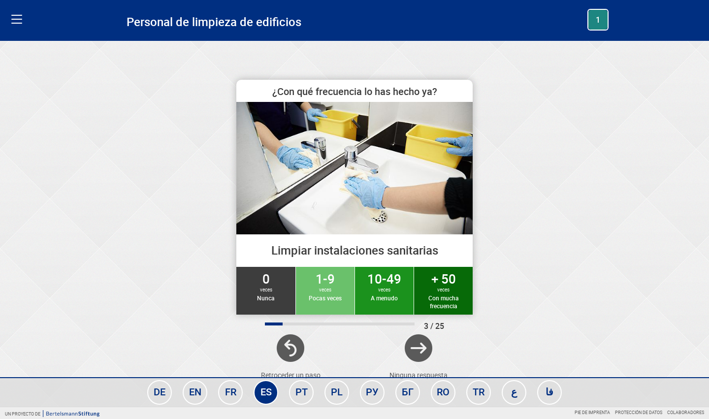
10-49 (384, 286)
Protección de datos (638, 412)
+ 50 (443, 290)
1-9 (325, 286)
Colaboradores (685, 412)
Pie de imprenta (592, 412)
